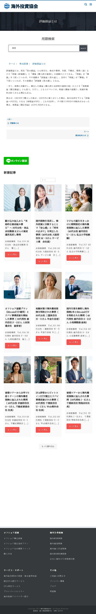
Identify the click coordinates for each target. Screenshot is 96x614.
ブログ (53, 586)
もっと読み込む (48, 446)
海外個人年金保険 (58, 549)
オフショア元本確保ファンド (17, 549)
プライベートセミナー (14, 591)
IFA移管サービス (12, 586)
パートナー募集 (57, 581)
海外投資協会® (45, 608)
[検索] (44, 48)
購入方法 (8, 554)
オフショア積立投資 (13, 538)
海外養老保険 (56, 543)
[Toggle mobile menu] (91, 4)
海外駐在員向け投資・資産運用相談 (20, 576)
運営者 (35, 611)
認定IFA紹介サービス (14, 581)
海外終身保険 (56, 538)
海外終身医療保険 (58, 554)
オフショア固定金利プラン (16, 543)
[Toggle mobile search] (85, 4)
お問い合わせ (58, 611)
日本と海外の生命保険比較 (62, 559)
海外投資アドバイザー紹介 (16, 596)
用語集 (53, 591)
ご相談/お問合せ (58, 576)
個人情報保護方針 (45, 611)
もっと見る (12, 254)
